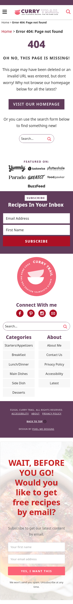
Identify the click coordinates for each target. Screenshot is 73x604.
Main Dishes (19, 374)
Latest (54, 383)
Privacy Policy (54, 364)
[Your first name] (36, 547)
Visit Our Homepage (36, 104)
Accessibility (54, 374)
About (36, 413)
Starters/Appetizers (19, 345)
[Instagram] (42, 313)
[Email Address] (36, 218)
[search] (68, 11)
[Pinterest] (31, 313)
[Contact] (53, 313)
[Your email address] (36, 559)
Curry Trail (36, 12)
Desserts (18, 392)
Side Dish (18, 383)
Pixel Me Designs (43, 428)
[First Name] (36, 230)
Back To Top (35, 421)
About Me (54, 345)
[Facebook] (20, 313)
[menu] (4, 11)
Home (5, 22)
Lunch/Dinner (19, 364)
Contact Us (54, 355)
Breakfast (19, 355)
